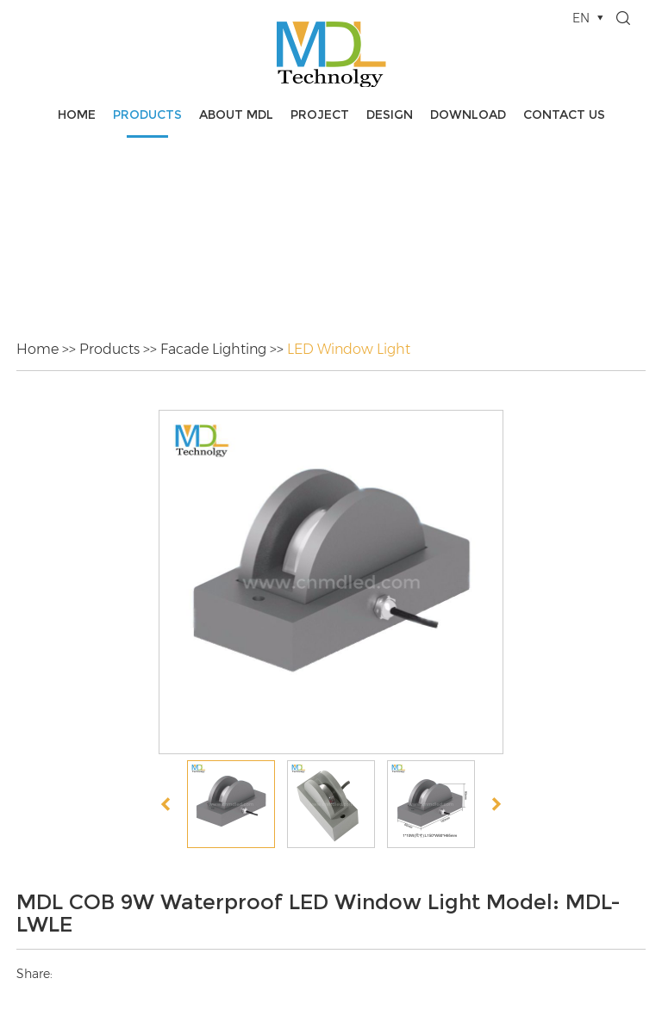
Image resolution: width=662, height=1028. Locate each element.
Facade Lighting (213, 349)
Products (147, 114)
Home (77, 114)
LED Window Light (348, 349)
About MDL (236, 114)
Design (389, 114)
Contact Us (564, 114)
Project (319, 114)
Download (468, 114)
